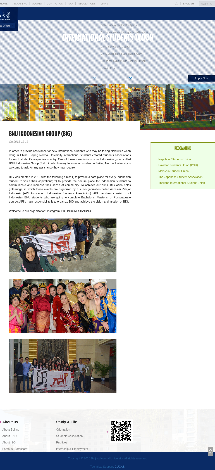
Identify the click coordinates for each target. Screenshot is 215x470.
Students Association (69, 436)
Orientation (63, 429)
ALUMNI (37, 3)
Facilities (61, 442)
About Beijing (10, 429)
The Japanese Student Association (180, 177)
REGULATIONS (87, 3)
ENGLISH (188, 3)
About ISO (9, 442)
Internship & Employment (72, 448)
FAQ (70, 3)
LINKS (104, 3)
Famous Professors (14, 448)
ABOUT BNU (20, 3)
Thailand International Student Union (181, 182)
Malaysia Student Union (173, 171)
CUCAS (120, 466)
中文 (175, 3)
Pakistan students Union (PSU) (178, 165)
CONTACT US (55, 3)
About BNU (9, 436)
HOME (4, 3)
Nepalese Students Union (174, 159)
